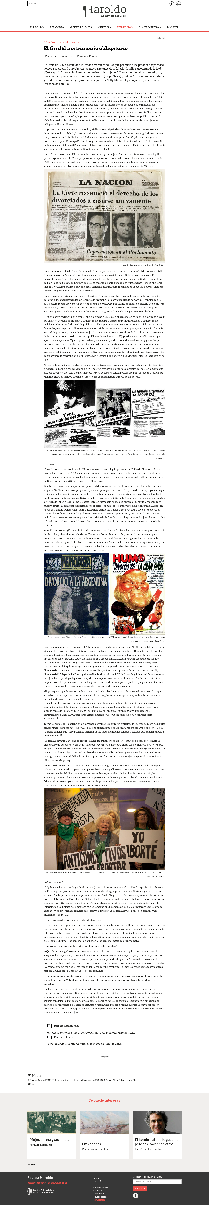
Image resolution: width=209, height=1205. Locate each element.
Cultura (104, 27)
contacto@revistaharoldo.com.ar (47, 1182)
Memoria (57, 27)
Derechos (125, 27)
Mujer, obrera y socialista (49, 1140)
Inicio (96, 1178)
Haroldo (37, 27)
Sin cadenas (91, 1144)
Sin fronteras (150, 27)
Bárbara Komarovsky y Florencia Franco (73, 56)
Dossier (173, 27)
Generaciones (81, 27)
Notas (36, 1076)
